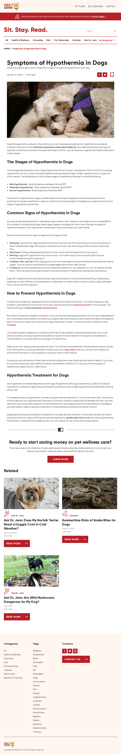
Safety (36, 720)
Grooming (38, 40)
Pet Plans (80, 6)
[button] (11, 6)
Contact (111, 6)
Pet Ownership (61, 40)
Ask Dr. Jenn (90, 40)
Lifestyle (76, 40)
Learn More (60, 459)
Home (7, 48)
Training (37, 731)
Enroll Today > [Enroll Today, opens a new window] (99, 16)
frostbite (11, 324)
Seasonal (37, 724)
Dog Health (38, 673)
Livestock (37, 700)
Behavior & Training (13, 677)
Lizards (36, 704)
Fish (35, 689)
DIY (34, 670)
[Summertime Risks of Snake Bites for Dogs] (89, 522)
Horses (36, 693)
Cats (35, 666)
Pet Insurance (39, 708)
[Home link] (24, 744)
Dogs (35, 677)
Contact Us (72, 659)
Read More (18, 544)
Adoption (37, 650)
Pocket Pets (38, 712)
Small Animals (39, 728)
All (7, 40)
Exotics (36, 685)
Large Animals (39, 697)
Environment (39, 681)
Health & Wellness (20, 40)
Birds (35, 658)
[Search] (102, 31)
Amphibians (38, 654)
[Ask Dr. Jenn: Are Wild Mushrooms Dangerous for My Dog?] (31, 600)
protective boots (48, 307)
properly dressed (81, 304)
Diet (48, 40)
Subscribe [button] (95, 6)
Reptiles (37, 716)
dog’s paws (69, 349)
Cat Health (38, 662)
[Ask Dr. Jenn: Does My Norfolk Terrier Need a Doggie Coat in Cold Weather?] (31, 524)
